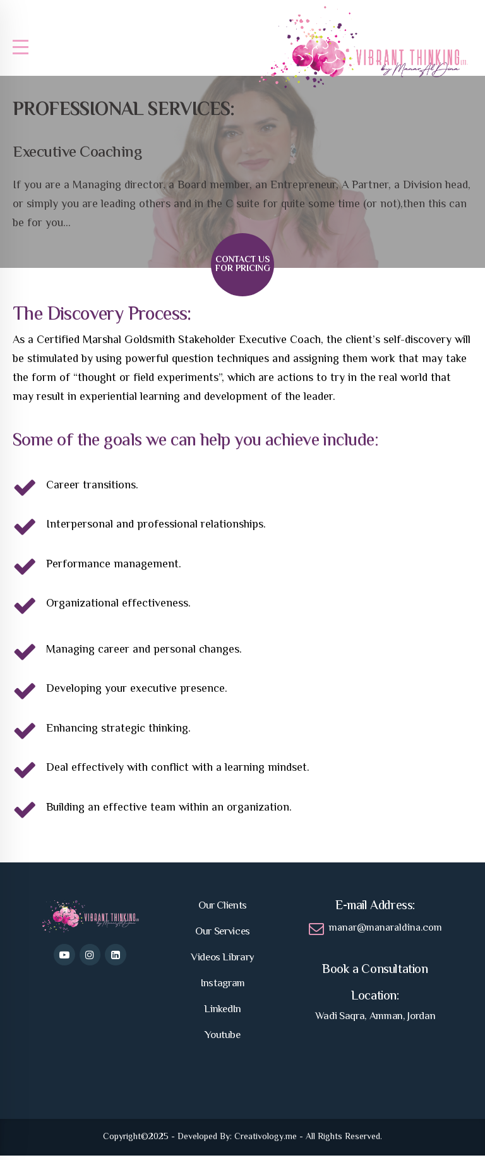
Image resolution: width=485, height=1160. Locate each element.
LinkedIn (222, 1014)
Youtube (223, 1040)
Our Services (222, 936)
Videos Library (222, 962)
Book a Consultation (375, 974)
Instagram (222, 988)
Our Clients (222, 910)
